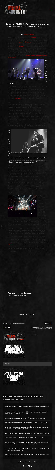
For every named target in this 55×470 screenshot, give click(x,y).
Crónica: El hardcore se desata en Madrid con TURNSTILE (22, 423)
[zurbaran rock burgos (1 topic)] (9, 399)
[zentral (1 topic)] (24, 396)
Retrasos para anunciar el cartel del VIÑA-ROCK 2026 (21, 418)
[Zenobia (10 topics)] (5, 396)
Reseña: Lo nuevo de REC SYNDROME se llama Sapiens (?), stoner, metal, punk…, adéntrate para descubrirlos (27, 443)
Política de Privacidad (30, 462)
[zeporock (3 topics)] (30, 396)
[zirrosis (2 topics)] (17, 399)
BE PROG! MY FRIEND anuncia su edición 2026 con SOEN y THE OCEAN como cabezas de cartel (26, 412)
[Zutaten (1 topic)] (19, 396)
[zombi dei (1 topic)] (36, 396)
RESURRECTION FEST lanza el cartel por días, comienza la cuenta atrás (26, 406)
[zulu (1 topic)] (21, 399)
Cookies (20, 462)
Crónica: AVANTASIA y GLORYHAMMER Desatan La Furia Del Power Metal (27, 454)
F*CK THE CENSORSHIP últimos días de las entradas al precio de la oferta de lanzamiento (27, 449)
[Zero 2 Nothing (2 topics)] (12, 396)
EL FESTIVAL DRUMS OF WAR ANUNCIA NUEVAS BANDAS (22, 433)
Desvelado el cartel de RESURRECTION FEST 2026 (19, 438)
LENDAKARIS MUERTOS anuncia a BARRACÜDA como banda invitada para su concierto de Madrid (27, 428)
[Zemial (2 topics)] (41, 396)
